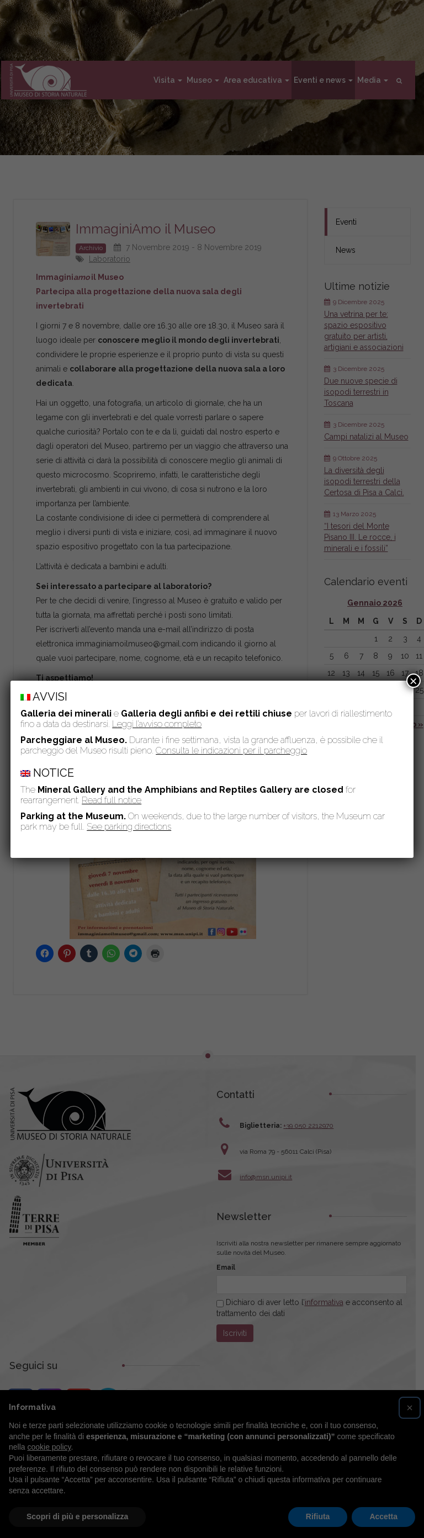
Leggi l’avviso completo (157, 724)
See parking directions (129, 826)
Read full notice (111, 800)
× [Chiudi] (413, 680)
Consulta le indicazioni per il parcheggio (231, 750)
